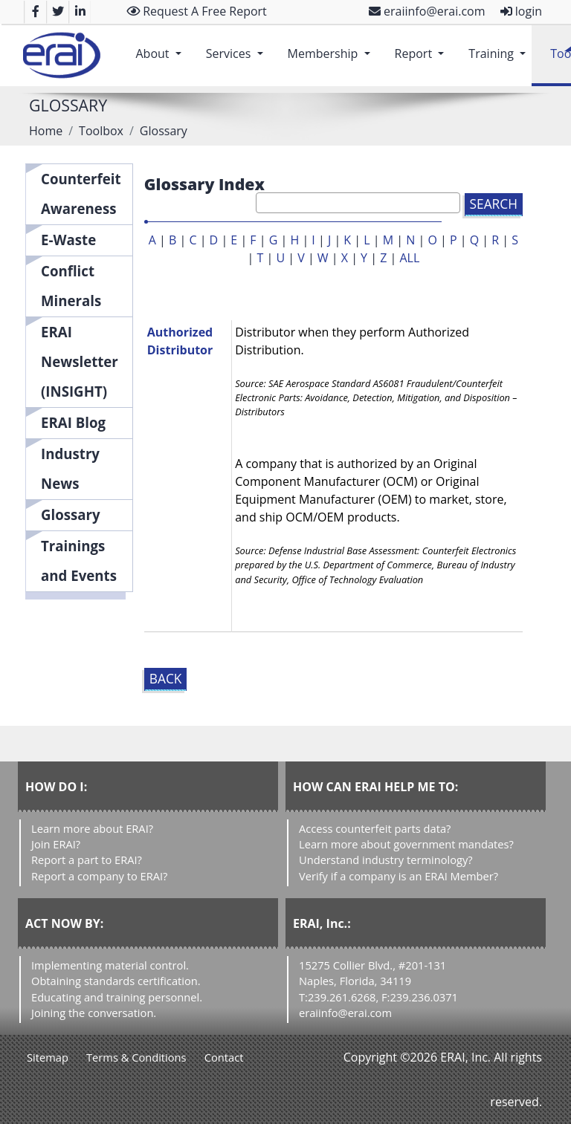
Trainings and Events (79, 560)
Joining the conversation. (93, 1012)
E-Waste (68, 239)
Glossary (70, 514)
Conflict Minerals (71, 285)
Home (45, 131)
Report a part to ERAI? (86, 859)
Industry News (70, 468)
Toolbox (101, 131)
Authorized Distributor (180, 341)
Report (423, 46)
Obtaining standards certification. (116, 980)
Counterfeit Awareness (81, 193)
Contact (224, 1057)
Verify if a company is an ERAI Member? (398, 875)
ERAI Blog (73, 422)
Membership (332, 46)
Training (500, 46)
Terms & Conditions (136, 1057)
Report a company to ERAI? (99, 875)
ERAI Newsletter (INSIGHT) (79, 361)
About (161, 46)
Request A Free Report (196, 11)
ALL (409, 258)
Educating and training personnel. (116, 997)
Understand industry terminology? (386, 859)
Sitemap (47, 1057)
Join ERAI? (55, 843)
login (521, 11)
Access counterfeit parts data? (375, 828)
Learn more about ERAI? (92, 828)
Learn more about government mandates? (406, 843)
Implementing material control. (110, 965)
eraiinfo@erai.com (427, 11)
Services (237, 46)
